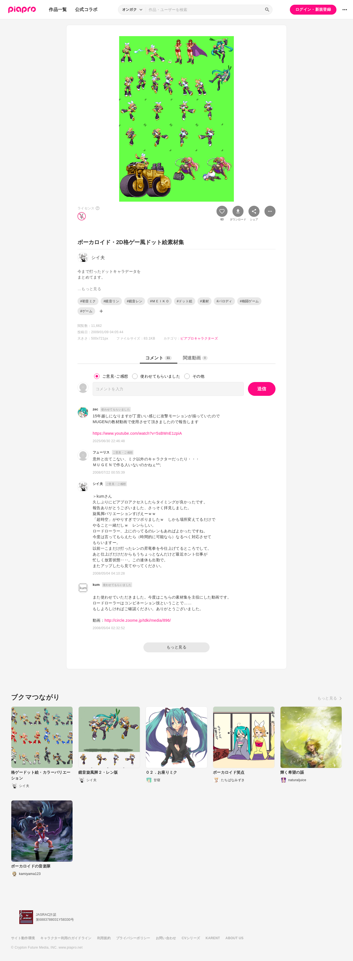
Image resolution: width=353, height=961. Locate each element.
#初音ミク (88, 301)
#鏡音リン (111, 301)
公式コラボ (86, 9)
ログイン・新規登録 (313, 9)
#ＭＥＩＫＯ (159, 301)
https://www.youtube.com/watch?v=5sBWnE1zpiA (137, 433)
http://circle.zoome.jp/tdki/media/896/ (138, 620)
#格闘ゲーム (249, 301)
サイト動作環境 (23, 938)
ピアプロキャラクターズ (199, 338)
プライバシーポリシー (133, 938)
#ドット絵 (184, 301)
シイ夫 (98, 484)
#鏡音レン (134, 301)
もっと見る (176, 647)
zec (95, 409)
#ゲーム (86, 311)
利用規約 (104, 938)
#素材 (204, 301)
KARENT (213, 938)
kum (96, 585)
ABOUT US (235, 938)
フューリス (101, 452)
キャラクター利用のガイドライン (65, 938)
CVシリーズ (191, 938)
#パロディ (224, 301)
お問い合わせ (166, 938)
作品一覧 (58, 9)
